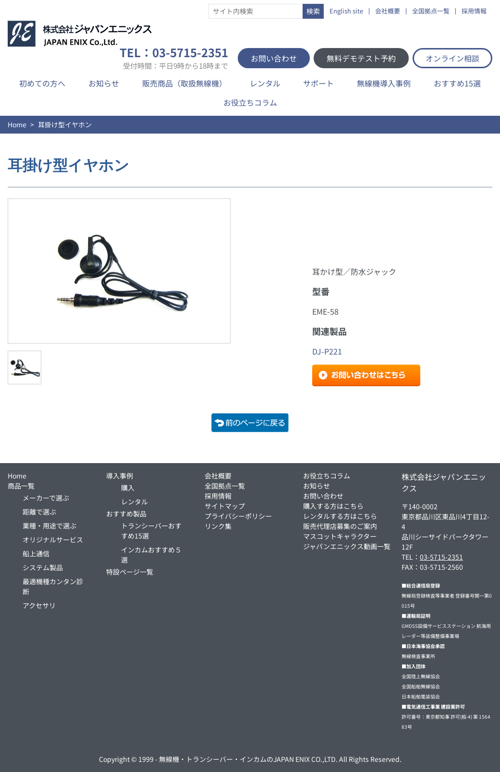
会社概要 (387, 11)
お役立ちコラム (250, 102)
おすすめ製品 (126, 513)
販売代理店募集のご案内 (340, 526)
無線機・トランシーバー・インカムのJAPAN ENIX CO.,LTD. (248, 759)
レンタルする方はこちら (340, 516)
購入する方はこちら (333, 506)
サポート (318, 83)
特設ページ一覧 (129, 571)
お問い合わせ (274, 58)
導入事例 (119, 475)
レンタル (265, 83)
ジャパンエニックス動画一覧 (346, 546)
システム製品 (43, 567)
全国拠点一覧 (431, 11)
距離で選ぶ (39, 511)
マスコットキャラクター (340, 536)
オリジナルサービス (53, 539)
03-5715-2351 (441, 557)
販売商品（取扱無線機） (184, 83)
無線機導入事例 (384, 83)
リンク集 (218, 526)
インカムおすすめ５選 (151, 554)
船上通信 (36, 553)
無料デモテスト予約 (361, 58)
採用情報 (474, 11)
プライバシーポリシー (238, 516)
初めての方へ (42, 83)
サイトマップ (225, 506)
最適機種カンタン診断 (53, 586)
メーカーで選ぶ (46, 497)
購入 (127, 487)
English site (346, 11)
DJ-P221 (327, 351)
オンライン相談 (452, 58)
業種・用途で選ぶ (49, 525)
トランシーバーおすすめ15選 (151, 530)
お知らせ (103, 83)
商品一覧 (21, 485)
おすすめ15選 (457, 83)
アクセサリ (39, 605)
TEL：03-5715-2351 (174, 58)
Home (17, 124)
